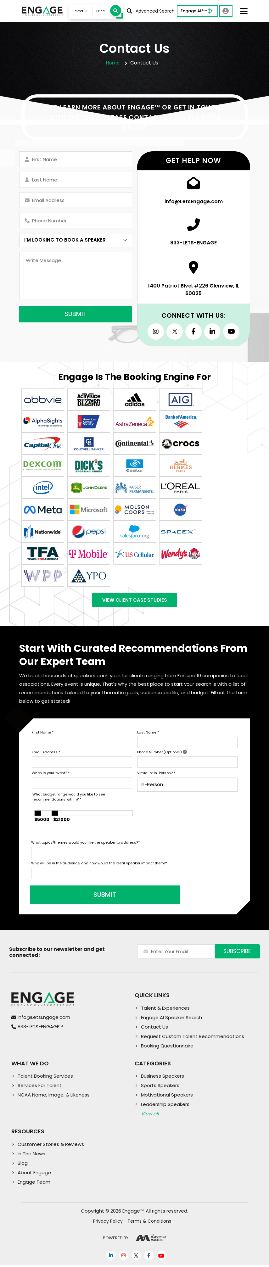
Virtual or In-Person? (156, 775)
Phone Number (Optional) (162, 754)
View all (150, 1116)
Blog (23, 1165)
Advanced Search (151, 11)
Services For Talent (40, 1087)
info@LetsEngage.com (44, 1019)
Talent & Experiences (165, 1010)
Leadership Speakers (165, 1106)
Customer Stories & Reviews (51, 1146)
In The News (31, 1156)
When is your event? (51, 775)
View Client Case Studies (134, 601)
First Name (42, 734)
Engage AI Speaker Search (171, 1019)
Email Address (46, 754)
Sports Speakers (160, 1087)
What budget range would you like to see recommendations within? (68, 799)
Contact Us (154, 1029)
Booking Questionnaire (167, 1048)
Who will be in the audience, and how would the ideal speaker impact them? (99, 865)
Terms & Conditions (149, 1223)
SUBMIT (79, 896)
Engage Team (34, 1184)
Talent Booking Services (45, 1078)
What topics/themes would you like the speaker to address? (85, 844)
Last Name (148, 734)
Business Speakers (162, 1078)
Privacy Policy (108, 1223)
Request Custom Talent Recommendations (192, 1038)
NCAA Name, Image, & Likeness (54, 1097)
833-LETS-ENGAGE (40, 1028)
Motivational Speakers (167, 1097)
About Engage (34, 1174)
